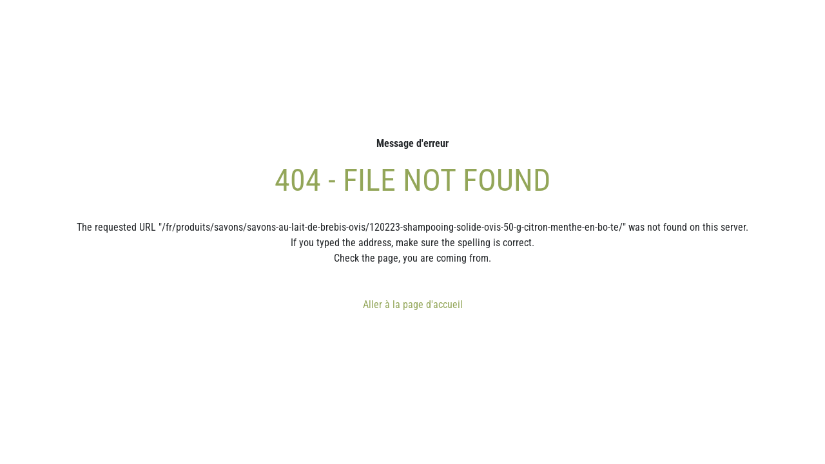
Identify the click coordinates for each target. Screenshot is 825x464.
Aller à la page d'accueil (413, 304)
